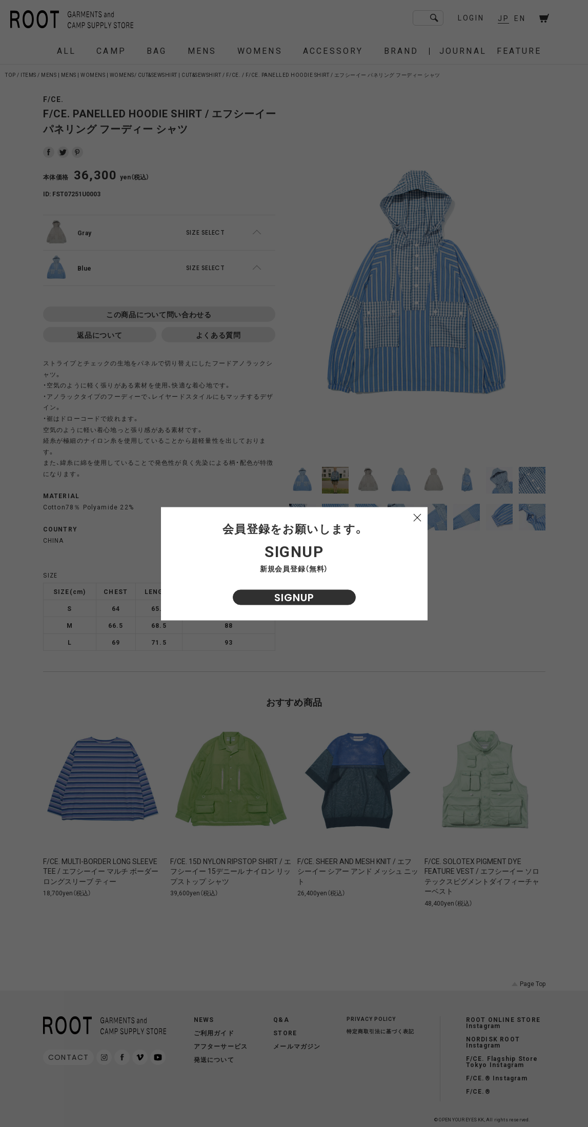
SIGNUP (294, 597)
